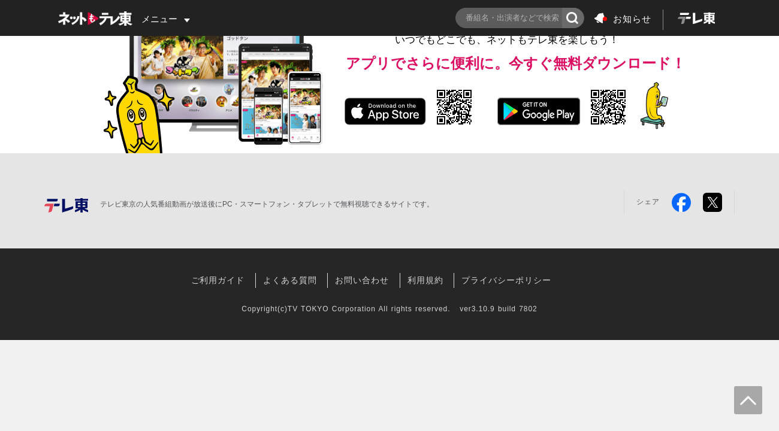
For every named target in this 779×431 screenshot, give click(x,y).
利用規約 (425, 280)
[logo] (696, 20)
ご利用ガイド (218, 280)
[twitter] (712, 202)
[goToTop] (748, 400)
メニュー (159, 19)
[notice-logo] (623, 27)
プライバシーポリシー (506, 280)
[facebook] (681, 202)
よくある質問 (290, 280)
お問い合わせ (362, 280)
